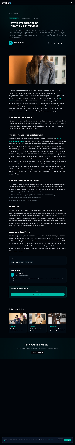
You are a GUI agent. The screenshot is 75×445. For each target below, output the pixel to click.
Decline (60, 440)
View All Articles (37, 352)
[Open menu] (71, 2)
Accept (68, 440)
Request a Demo (37, 294)
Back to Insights (14, 13)
